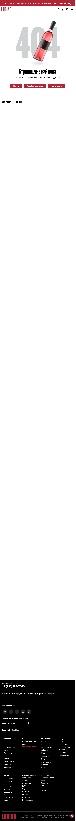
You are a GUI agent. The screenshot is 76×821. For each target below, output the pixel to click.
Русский (6, 729)
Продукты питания (8, 754)
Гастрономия (64, 739)
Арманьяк (8, 767)
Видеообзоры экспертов (65, 748)
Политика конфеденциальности (47, 777)
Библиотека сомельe (46, 763)
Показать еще (29, 747)
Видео (43, 767)
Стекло (7, 750)
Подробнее (64, 3)
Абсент (7, 758)
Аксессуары (9, 761)
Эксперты (45, 756)
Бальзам (25, 739)
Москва (5, 694)
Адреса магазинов (26, 781)
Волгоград (32, 694)
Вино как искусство (63, 743)
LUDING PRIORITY (26, 796)
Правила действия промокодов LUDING (46, 786)
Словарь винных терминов (29, 776)
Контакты (8, 781)
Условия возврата (8, 790)
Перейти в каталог (35, 86)
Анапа (25, 694)
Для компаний (10, 795)
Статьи (43, 759)
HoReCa (25, 792)
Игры (43, 753)
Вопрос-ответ (28, 800)
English (15, 729)
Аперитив (8, 764)
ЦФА (24, 786)
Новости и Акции (8, 799)
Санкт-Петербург (15, 694)
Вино (6, 742)
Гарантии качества (8, 785)
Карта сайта (56, 86)
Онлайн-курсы (47, 742)
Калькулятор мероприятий (46, 746)
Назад (16, 86)
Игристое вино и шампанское (11, 746)
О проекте (8, 778)
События (44, 750)
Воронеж (40, 694)
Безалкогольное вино (29, 743)
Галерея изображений (65, 753)
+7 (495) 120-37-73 (13, 686)
